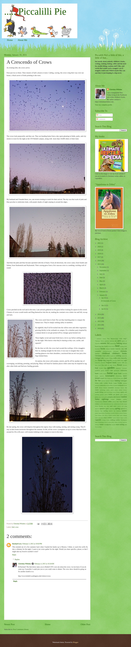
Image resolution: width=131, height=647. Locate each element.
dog (104, 360)
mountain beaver (119, 387)
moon (125, 385)
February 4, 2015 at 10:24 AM (44, 564)
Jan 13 (103, 305)
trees (121, 415)
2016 (99, 261)
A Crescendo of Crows (108, 301)
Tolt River (105, 415)
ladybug (117, 381)
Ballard (125, 343)
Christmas (98, 356)
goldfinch (97, 370)
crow (17, 527)
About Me (22, 40)
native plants (114, 390)
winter (101, 424)
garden (110, 367)
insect (125, 376)
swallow (117, 413)
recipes (112, 399)
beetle (106, 346)
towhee (114, 415)
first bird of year (107, 365)
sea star (111, 404)
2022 (99, 243)
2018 (99, 254)
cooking (118, 356)
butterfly (117, 349)
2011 (99, 325)
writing (122, 424)
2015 (99, 264)
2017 (99, 257)
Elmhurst (103, 362)
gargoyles (118, 368)
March (101, 288)
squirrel (122, 408)
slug (108, 406)
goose (102, 370)
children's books (119, 353)
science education (104, 404)
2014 (99, 314)
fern (126, 362)
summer (124, 411)
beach (96, 346)
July (101, 274)
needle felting (99, 392)
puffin (105, 397)
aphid (119, 341)
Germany (124, 368)
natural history (123, 390)
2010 (99, 328)
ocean (105, 392)
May (101, 281)
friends (101, 368)
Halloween (123, 370)
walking (112, 420)
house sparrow (99, 376)
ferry (96, 365)
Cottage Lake (99, 358)
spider (107, 408)
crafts (115, 358)
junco (122, 378)
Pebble (110, 394)
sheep (125, 404)
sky (105, 406)
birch (113, 346)
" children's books (100, 338)
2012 (99, 321)
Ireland (97, 378)
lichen (97, 383)
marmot (125, 383)
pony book (101, 397)
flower (119, 365)
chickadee (123, 351)
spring (117, 408)
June (101, 277)
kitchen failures (110, 380)
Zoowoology (98, 427)
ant (116, 341)
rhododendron (98, 401)
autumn (103, 343)
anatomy (106, 341)
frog (105, 368)
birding (122, 346)
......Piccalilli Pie (35, 11)
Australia (97, 343)
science (97, 404)
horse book (118, 373)
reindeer (118, 399)
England (109, 363)
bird (13, 527)
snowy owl (120, 406)
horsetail (124, 373)
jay (112, 378)
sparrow (102, 408)
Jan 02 (103, 309)
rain (114, 397)
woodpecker (107, 424)
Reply (14, 555)
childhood (106, 353)
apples (123, 341)
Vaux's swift (123, 417)
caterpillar (98, 351)
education (97, 362)
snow (114, 406)
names (108, 390)
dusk (122, 360)
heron (104, 373)
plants (117, 394)
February (102, 291)
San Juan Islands (122, 401)
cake (122, 349)
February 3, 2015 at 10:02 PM (32, 544)
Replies (17, 559)
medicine (97, 385)
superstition (102, 413)
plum (121, 394)
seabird (115, 404)
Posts (99, 115)
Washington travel (103, 422)
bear (100, 346)
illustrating (119, 376)
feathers (119, 362)
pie (114, 394)
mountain (111, 388)
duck (118, 360)
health (101, 373)
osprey (122, 392)
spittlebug (112, 408)
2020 (99, 247)
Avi (108, 343)
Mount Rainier (103, 387)
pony (96, 397)
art (126, 341)
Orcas (114, 392)
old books (109, 392)
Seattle (122, 404)
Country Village (108, 358)
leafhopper (124, 381)
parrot (106, 394)
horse (110, 373)
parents (102, 394)
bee (103, 346)
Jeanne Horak (116, 378)
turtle (96, 417)
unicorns (100, 417)
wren (117, 424)
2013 (99, 318)
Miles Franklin (114, 385)
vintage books (106, 420)
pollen (125, 394)
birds (125, 346)
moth (96, 388)
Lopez (115, 383)
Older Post (85, 624)
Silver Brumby (99, 406)
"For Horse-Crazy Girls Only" (117, 339)
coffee (108, 356)
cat (126, 349)
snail (111, 406)
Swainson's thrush (109, 413)
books (103, 349)
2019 (99, 250)
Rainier (118, 397)
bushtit (113, 349)
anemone (112, 341)
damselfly (124, 358)
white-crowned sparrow (120, 422)
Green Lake (109, 370)
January (102, 295)
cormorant (124, 356)
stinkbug (118, 411)
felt (123, 363)
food (96, 368)
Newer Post (9, 624)
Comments (100, 119)
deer (96, 360)
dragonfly (109, 360)
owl (126, 392)
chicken (97, 353)
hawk (97, 373)
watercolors (111, 422)
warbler (118, 420)
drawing (115, 360)
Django (100, 360)
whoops (97, 424)
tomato (110, 415)
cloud (104, 356)
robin (110, 401)
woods (113, 424)
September (103, 270)
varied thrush (116, 417)
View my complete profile (103, 105)
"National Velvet (99, 341)
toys (118, 415)
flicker (114, 365)
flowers (125, 365)
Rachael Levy (17, 544)
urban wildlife (107, 418)
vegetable (98, 420)
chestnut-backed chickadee (110, 351)
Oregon (118, 392)
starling (105, 411)
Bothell (108, 349)
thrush (121, 413)
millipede (121, 385)
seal (119, 404)
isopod (102, 378)
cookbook (112, 356)
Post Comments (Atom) (21, 629)
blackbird (97, 349)
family (114, 363)
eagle (125, 360)
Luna (120, 383)
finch (99, 365)
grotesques (116, 370)
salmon (114, 401)
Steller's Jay (112, 411)
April (101, 285)
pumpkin (110, 397)
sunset (96, 413)
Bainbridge (113, 343)
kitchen (103, 380)
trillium (125, 415)
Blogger (75, 642)
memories (103, 385)
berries (110, 346)
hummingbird (109, 376)
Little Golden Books (105, 383)
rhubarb (105, 401)
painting (97, 394)
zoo (126, 424)
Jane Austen (107, 378)
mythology (102, 390)
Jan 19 (103, 298)
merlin (108, 385)
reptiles (125, 399)
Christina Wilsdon (24, 564)
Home (10, 40)
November (103, 267)
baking (119, 343)
